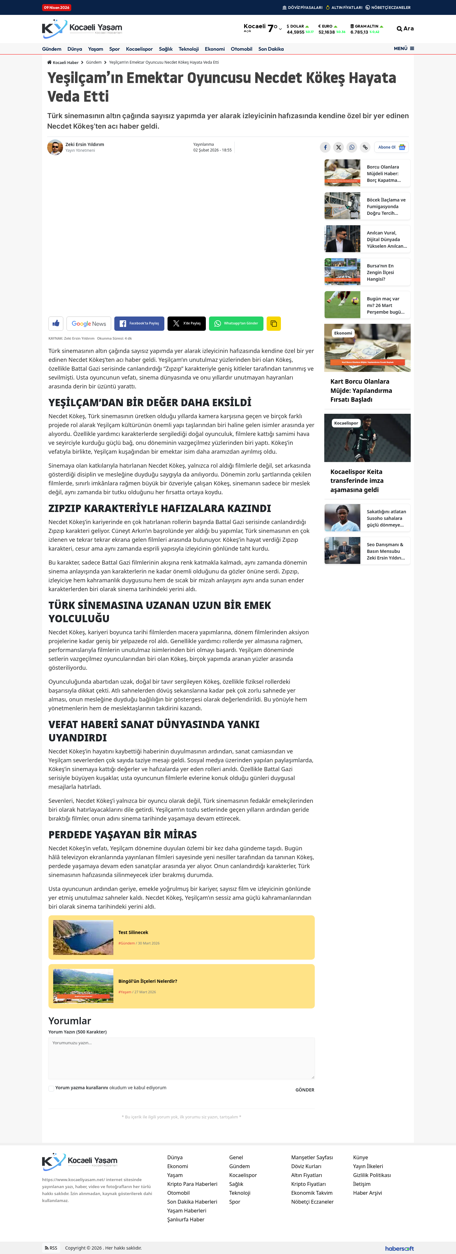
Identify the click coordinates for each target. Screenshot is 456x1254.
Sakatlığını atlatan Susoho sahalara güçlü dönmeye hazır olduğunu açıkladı (386, 518)
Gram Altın (364, 26)
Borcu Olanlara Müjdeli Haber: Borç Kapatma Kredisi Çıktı (383, 173)
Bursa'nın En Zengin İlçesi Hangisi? (380, 272)
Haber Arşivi (367, 1192)
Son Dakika (271, 49)
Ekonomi (215, 49)
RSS (51, 1248)
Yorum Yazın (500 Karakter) (77, 1032)
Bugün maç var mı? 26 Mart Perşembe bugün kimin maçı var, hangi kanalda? (385, 305)
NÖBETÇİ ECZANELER (391, 7)
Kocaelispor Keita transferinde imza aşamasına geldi (357, 481)
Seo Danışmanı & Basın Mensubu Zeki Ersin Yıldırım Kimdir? (386, 551)
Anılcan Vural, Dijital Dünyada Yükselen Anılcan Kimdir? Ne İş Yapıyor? (385, 239)
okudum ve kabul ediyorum (111, 1087)
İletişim (361, 1183)
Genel (236, 1157)
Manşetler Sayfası (312, 1157)
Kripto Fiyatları (308, 1183)
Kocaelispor (139, 49)
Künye (360, 1157)
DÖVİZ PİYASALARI (305, 7)
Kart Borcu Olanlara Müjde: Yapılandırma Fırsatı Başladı (361, 390)
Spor (114, 49)
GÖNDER (304, 1090)
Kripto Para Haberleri (192, 1183)
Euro (325, 26)
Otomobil (241, 49)
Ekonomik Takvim (312, 1192)
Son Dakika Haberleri (192, 1201)
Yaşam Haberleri (186, 1210)
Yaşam (95, 49)
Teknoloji (189, 49)
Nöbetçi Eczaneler (312, 1201)
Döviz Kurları (306, 1166)
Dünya (74, 49)
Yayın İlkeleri (368, 1166)
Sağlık (166, 49)
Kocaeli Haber (63, 62)
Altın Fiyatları (306, 1175)
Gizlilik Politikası (372, 1175)
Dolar (295, 26)
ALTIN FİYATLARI (347, 7)
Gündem (51, 49)
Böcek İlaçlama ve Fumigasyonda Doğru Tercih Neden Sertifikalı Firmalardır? (386, 206)
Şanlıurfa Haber (185, 1219)
